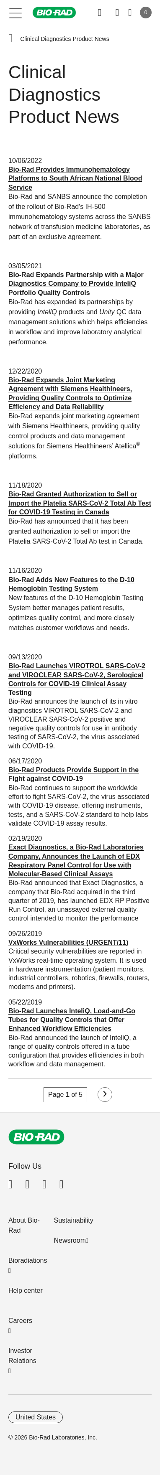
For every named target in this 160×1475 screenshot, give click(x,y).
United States (35, 1417)
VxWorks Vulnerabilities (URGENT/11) (68, 942)
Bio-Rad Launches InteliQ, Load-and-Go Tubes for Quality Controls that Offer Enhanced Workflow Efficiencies (71, 1019)
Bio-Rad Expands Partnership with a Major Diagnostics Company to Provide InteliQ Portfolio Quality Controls (76, 283)
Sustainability (73, 1220)
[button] (10, 39)
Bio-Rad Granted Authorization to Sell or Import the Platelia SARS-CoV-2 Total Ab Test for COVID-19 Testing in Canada (79, 503)
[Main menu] (15, 12)
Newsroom (70, 1240)
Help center (25, 1290)
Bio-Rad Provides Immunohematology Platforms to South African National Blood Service (75, 178)
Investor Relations (22, 1355)
